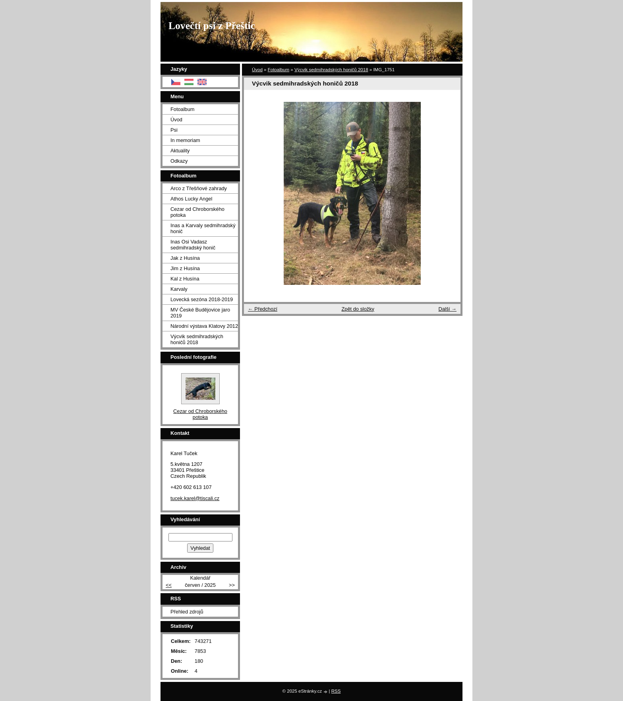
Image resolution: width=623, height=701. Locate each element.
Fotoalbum (278, 69)
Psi (174, 130)
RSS (336, 691)
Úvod (257, 69)
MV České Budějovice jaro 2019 (200, 313)
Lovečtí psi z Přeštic (211, 25)
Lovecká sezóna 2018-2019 (201, 299)
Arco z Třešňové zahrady (198, 188)
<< (169, 585)
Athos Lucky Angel (191, 199)
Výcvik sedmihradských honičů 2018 (331, 69)
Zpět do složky (357, 309)
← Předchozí (262, 309)
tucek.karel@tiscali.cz (194, 498)
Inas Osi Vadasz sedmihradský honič (192, 245)
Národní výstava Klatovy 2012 (204, 326)
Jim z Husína (185, 268)
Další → (447, 309)
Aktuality (180, 151)
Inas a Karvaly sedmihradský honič (203, 228)
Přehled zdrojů (186, 612)
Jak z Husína (185, 258)
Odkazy (179, 161)
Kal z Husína (184, 279)
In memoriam (185, 140)
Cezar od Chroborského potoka (197, 212)
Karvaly (179, 289)
